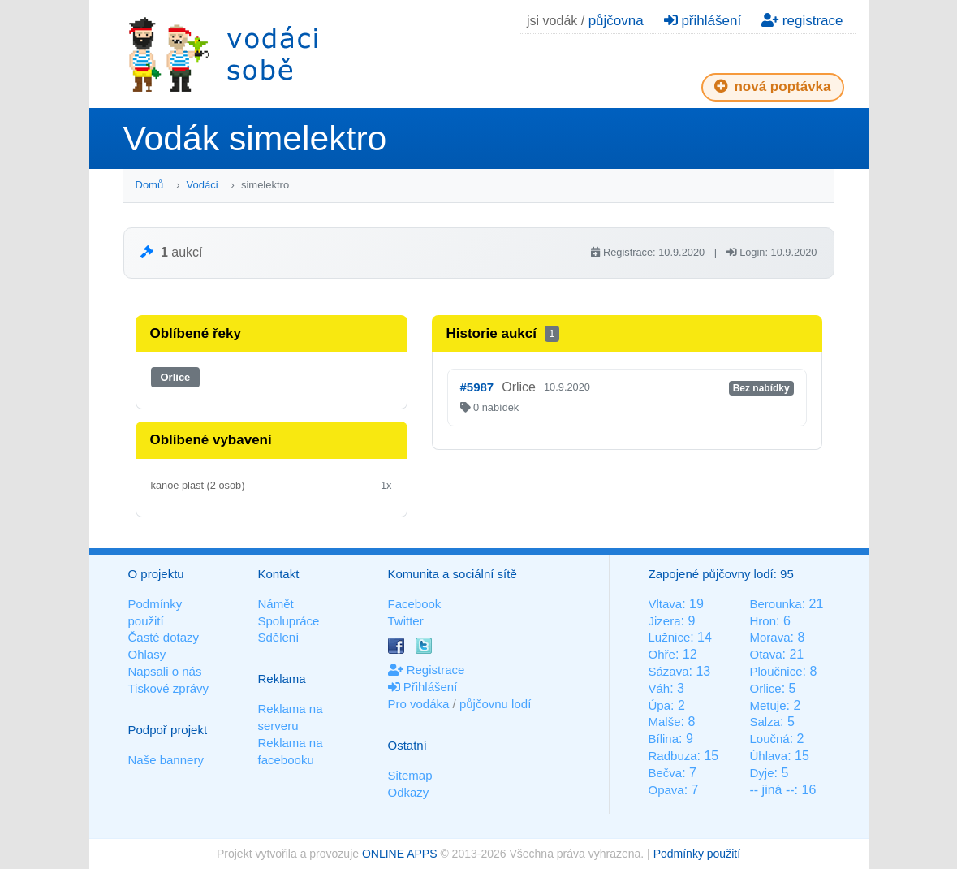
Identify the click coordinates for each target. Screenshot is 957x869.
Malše (665, 721)
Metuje (767, 705)
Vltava (666, 604)
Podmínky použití (696, 853)
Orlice (176, 377)
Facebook (415, 604)
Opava (666, 790)
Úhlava (768, 756)
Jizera (665, 621)
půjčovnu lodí (495, 704)
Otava (765, 654)
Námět (276, 604)
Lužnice (670, 637)
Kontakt (279, 574)
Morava (769, 637)
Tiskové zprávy (168, 688)
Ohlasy (147, 654)
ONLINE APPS (400, 853)
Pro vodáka (419, 704)
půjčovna (616, 20)
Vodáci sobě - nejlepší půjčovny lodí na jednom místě (223, 54)
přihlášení (702, 20)
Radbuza (673, 756)
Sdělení (279, 637)
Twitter (406, 621)
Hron (762, 621)
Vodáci (202, 185)
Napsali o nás (165, 671)
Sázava (669, 671)
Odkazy (408, 792)
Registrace (426, 670)
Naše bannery (166, 760)
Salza (764, 721)
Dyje (761, 773)
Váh (659, 688)
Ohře (662, 654)
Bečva (666, 773)
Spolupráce (289, 621)
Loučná (769, 739)
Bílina (664, 739)
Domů (150, 185)
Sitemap (410, 775)
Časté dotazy (164, 637)
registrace (802, 20)
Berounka (775, 604)
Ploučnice (775, 671)
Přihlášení (423, 687)
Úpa (660, 705)
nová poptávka (772, 86)
